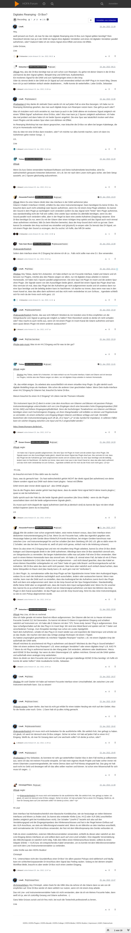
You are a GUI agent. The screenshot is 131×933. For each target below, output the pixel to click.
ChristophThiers (25, 785)
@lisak (16, 72)
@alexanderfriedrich (22, 249)
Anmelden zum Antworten (106, 20)
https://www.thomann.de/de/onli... (28, 426)
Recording (22, 19)
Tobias (21, 159)
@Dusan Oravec (31, 701)
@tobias (17, 274)
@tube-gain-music (21, 344)
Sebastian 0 (23, 67)
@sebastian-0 (19, 104)
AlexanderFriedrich (26, 197)
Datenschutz (108, 923)
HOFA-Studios (81, 923)
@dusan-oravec (20, 706)
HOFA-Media (70, 923)
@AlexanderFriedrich (60, 244)
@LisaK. (51, 67)
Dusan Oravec (24, 442)
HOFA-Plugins (34, 923)
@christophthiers (20, 885)
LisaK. (21, 27)
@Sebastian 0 (30, 99)
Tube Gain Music (25, 244)
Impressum (92, 923)
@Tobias (29, 269)
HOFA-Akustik (46, 923)
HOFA (25, 923)
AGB (100, 923)
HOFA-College (58, 923)
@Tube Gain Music (32, 339)
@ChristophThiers (32, 880)
